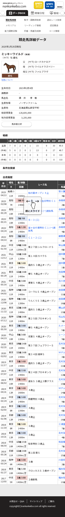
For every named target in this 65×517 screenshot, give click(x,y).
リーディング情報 (32, 25)
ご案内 (51, 501)
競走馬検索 (11, 19)
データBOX (17, 13)
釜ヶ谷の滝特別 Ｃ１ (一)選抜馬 (41, 229)
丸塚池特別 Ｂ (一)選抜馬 (40, 211)
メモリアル (11, 25)
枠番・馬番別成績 (32, 30)
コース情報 (54, 30)
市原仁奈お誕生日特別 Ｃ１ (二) (42, 202)
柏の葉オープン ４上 (38, 193)
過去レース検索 (54, 19)
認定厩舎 (54, 25)
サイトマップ (36, 501)
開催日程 (37, 13)
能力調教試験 (11, 30)
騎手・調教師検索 (32, 19)
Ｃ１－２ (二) (34, 237)
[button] (3, 13)
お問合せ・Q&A (16, 501)
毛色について (7, 79)
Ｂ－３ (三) (33, 220)
